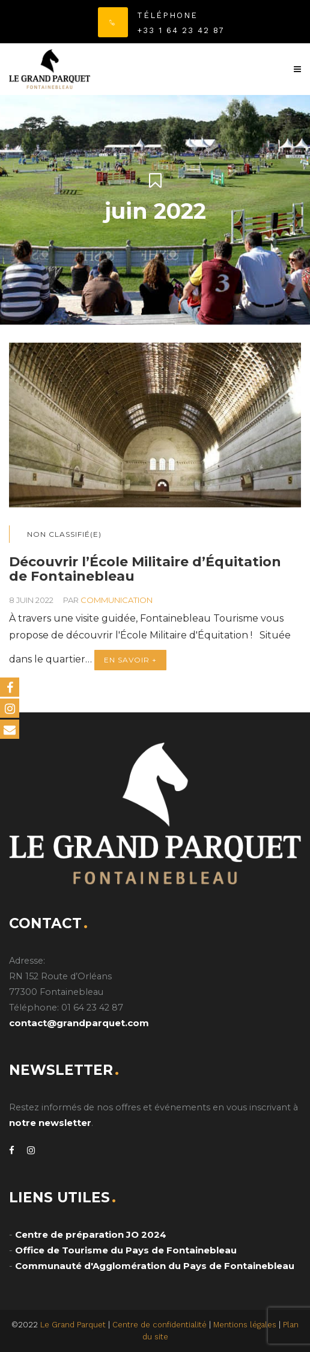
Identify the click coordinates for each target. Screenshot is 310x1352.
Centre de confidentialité (159, 1324)
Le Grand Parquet (73, 1324)
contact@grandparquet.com (79, 1023)
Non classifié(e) (64, 534)
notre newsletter (50, 1122)
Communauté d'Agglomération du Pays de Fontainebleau (154, 1265)
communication (117, 600)
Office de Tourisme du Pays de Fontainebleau (126, 1250)
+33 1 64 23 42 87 (181, 30)
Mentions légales (244, 1324)
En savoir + (130, 659)
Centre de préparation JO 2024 (90, 1234)
